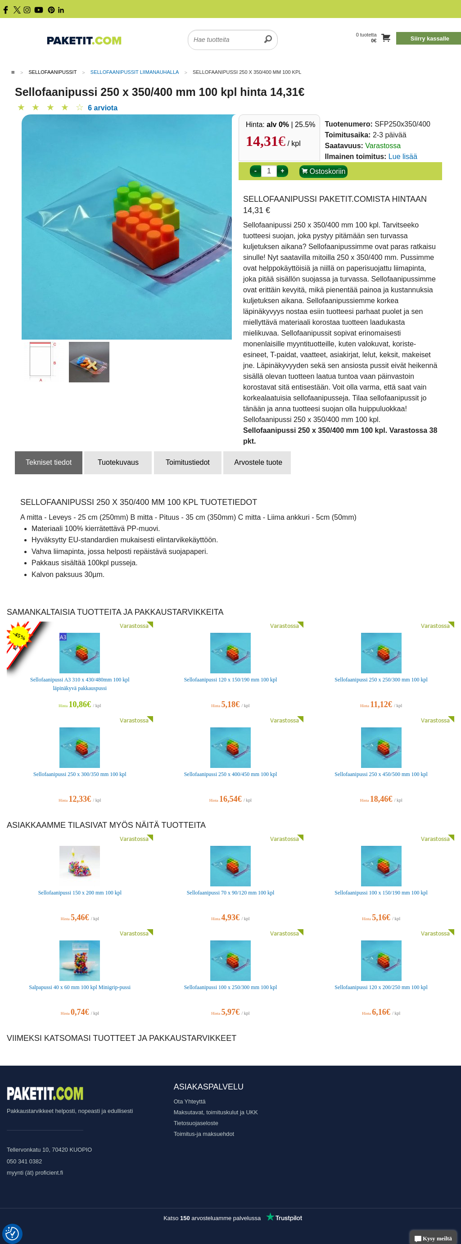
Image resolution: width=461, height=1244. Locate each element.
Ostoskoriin (323, 171)
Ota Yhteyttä (190, 1101)
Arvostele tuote (258, 462)
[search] (268, 34)
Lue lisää (403, 156)
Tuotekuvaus (118, 462)
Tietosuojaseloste (196, 1123)
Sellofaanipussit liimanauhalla (134, 72)
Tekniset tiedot (49, 462)
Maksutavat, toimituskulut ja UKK (216, 1112)
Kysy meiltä (433, 1239)
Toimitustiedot (188, 462)
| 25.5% (291, 124)
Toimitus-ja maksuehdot (204, 1133)
